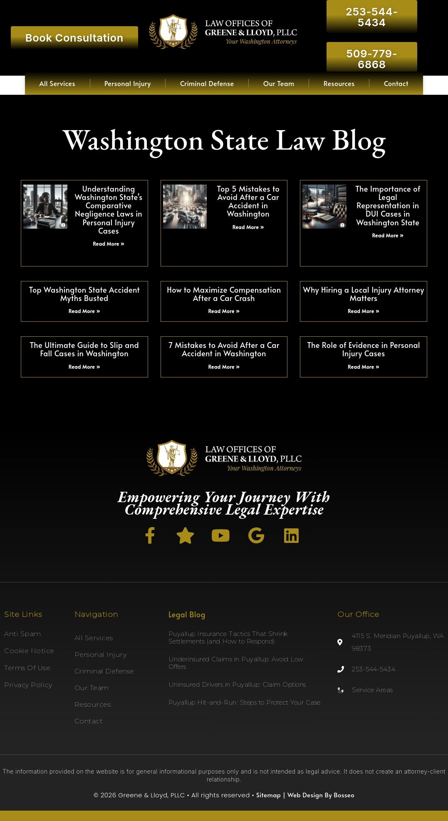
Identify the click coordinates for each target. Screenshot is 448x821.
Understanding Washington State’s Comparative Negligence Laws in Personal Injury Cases (109, 209)
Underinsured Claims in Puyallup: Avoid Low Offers (236, 663)
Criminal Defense (207, 83)
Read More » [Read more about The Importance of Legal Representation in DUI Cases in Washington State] (387, 235)
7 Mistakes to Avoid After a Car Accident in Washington (223, 349)
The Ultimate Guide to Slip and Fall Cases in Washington (84, 349)
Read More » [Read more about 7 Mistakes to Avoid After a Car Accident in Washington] (224, 366)
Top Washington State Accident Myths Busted (84, 293)
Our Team (279, 83)
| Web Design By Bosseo (317, 794)
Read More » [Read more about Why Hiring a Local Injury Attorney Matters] (363, 311)
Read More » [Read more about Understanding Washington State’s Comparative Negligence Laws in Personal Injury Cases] (108, 243)
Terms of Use (27, 668)
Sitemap (268, 794)
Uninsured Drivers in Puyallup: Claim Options (237, 684)
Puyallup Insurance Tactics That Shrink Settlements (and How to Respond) (228, 637)
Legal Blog (186, 614)
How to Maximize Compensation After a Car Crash (224, 293)
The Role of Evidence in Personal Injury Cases (363, 349)
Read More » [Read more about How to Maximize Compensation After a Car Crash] (224, 311)
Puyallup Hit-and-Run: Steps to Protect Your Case (244, 702)
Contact (396, 83)
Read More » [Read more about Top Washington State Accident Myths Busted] (84, 311)
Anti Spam (22, 634)
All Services (57, 83)
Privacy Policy (28, 685)
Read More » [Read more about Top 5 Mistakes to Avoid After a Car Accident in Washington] (248, 227)
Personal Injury (127, 83)
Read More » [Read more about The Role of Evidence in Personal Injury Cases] (363, 366)
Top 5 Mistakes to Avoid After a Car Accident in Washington (248, 201)
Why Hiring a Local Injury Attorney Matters (363, 293)
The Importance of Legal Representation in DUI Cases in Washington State (388, 205)
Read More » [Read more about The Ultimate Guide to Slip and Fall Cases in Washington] (84, 366)
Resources (339, 83)
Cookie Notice (29, 651)
